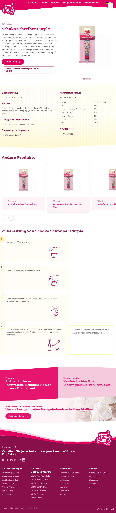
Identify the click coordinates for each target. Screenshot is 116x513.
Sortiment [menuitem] (55, 3)
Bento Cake (6, 494)
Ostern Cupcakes (9, 484)
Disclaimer (14, 508)
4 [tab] (90, 79)
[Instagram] (4, 460)
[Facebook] (8, 460)
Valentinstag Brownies (11, 476)
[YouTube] (16, 460)
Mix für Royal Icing (38, 490)
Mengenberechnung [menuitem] (72, 3)
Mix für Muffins (37, 498)
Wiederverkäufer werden (99, 473)
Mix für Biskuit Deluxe (39, 480)
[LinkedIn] (24, 460)
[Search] (103, 3)
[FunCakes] (9, 8)
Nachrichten (93, 476)
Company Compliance (29, 508)
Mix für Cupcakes (38, 494)
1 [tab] (84, 79)
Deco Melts (64, 491)
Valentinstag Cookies (10, 473)
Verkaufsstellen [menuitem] (92, 3)
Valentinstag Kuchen (10, 480)
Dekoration (64, 484)
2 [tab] (86, 79)
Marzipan (63, 487)
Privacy (5, 508)
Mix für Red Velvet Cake (40, 476)
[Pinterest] (12, 460)
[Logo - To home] (103, 439)
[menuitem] (110, 3)
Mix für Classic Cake (39, 483)
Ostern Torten (7, 491)
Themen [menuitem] (44, 3)
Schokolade (64, 480)
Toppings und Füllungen (69, 473)
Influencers (93, 480)
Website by (105, 509)
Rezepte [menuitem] (32, 3)
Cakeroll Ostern (8, 487)
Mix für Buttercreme (39, 487)
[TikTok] (20, 460)
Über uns (92, 484)
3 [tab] (88, 79)
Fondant (63, 494)
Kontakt (92, 487)
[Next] (11, 219)
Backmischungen (67, 476)
